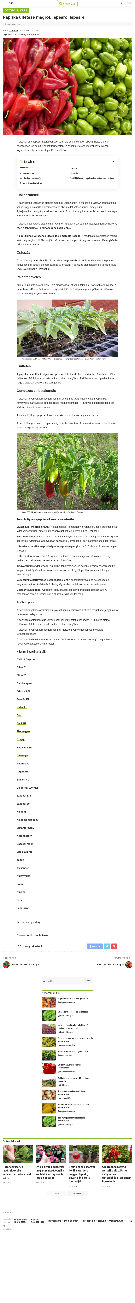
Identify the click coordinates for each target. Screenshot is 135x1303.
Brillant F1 (23, 779)
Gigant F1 (22, 771)
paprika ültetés (41, 935)
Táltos (20, 860)
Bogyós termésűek (67, 1002)
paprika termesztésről (50, 415)
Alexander (23, 868)
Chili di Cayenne (26, 659)
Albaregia (22, 755)
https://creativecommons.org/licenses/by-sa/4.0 (64, 359)
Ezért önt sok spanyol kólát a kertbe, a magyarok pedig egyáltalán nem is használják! (82, 1174)
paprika (30, 935)
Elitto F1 (21, 675)
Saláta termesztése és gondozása (73, 1012)
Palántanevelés (27, 173)
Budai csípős (24, 747)
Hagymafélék (65, 1098)
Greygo (21, 739)
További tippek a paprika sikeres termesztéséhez (92, 178)
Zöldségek (64, 1085)
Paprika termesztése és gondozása (73, 998)
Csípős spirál (24, 683)
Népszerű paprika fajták (31, 183)
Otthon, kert (16, 10)
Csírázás (73, 168)
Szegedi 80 (23, 803)
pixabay (35, 922)
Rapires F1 (23, 763)
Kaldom (21, 811)
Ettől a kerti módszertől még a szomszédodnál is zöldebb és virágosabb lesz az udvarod (50, 1172)
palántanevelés (26, 289)
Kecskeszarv (24, 835)
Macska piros (24, 851)
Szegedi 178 (24, 795)
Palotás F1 (23, 699)
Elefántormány (25, 828)
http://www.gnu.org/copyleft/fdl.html (48, 512)
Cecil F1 (21, 723)
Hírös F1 (22, 707)
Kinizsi (21, 892)
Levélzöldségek (66, 1016)
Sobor (20, 884)
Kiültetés (74, 173)
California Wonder (27, 787)
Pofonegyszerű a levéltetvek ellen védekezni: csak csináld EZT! (17, 1172)
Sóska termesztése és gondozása (73, 1051)
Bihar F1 (22, 667)
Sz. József (13, 30)
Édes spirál (23, 691)
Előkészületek (26, 167)
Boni (19, 715)
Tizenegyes (23, 731)
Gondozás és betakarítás (31, 178)
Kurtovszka (23, 876)
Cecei (20, 900)
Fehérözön (23, 908)
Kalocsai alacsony (27, 819)
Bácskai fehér (25, 844)
